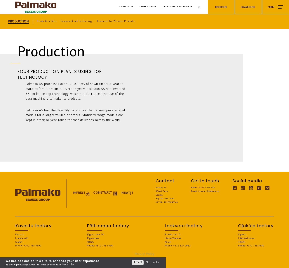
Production (18, 21)
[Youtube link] (251, 188)
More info (68, 264)
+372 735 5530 (255, 246)
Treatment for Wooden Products (116, 21)
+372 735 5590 (32, 246)
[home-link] (35, 7)
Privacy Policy (145, 254)
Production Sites (47, 21)
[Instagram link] (259, 188)
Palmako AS (126, 7)
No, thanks (152, 262)
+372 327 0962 (182, 246)
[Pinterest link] (267, 188)
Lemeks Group (148, 7)
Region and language (176, 7)
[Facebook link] (235, 188)
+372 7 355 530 (207, 188)
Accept (138, 262)
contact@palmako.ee (209, 191)
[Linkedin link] (243, 188)
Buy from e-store (273, 262)
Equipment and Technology (77, 21)
